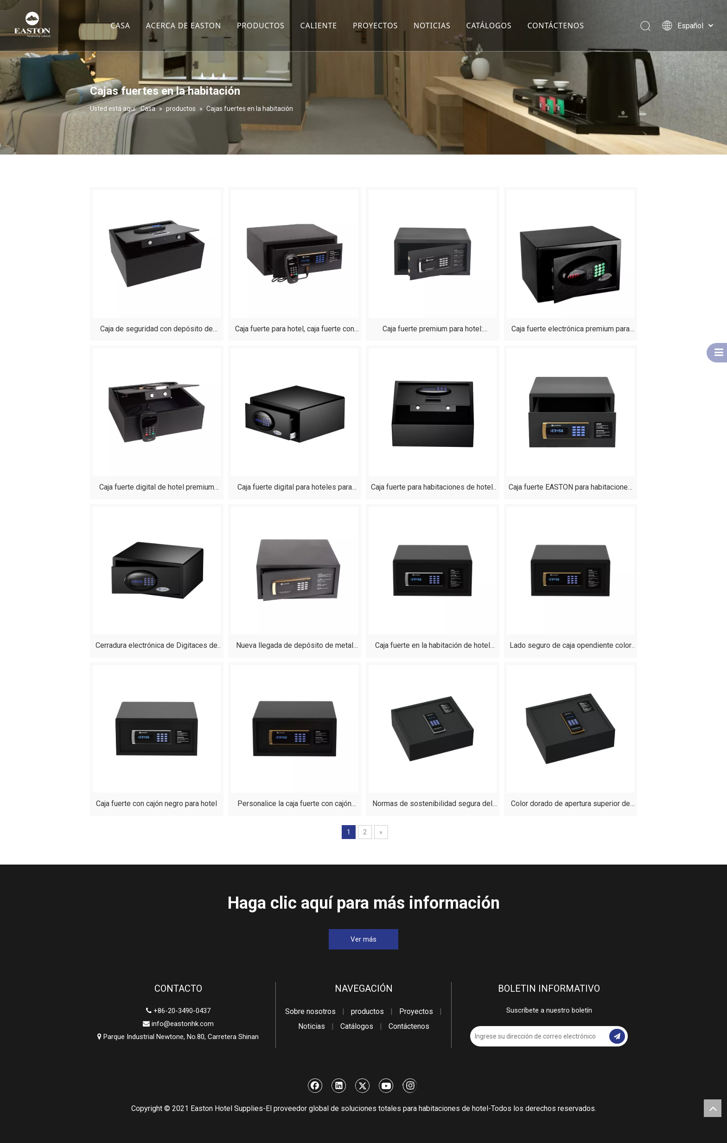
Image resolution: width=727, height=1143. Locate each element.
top (712, 1108)
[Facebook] (315, 1085)
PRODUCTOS (261, 25)
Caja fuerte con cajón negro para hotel (156, 803)
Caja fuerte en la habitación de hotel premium (432, 646)
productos (367, 1011)
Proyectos (416, 1011)
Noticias (311, 1026)
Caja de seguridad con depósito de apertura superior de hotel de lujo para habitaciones (157, 330)
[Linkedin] (339, 1085)
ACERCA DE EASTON (183, 25)
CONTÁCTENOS (555, 25)
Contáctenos (409, 1026)
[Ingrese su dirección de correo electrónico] (538, 1036)
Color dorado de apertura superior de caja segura (570, 805)
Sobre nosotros (310, 1011)
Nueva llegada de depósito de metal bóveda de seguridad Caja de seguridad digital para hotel (294, 646)
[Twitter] (362, 1085)
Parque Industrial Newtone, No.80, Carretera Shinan (178, 1037)
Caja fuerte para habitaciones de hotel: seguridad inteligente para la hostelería (433, 488)
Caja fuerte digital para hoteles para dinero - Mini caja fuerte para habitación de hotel (294, 488)
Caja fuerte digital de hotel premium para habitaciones (156, 488)
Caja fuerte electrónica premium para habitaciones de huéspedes (570, 330)
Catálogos (356, 1026)
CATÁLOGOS (488, 25)
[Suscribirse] (617, 1036)
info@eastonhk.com (183, 1024)
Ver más (363, 939)
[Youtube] (386, 1085)
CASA (120, 25)
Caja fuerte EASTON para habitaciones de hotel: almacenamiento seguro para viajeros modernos (570, 488)
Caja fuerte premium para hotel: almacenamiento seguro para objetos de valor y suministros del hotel (432, 330)
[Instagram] (409, 1085)
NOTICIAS (432, 25)
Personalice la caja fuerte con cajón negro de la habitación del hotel (294, 805)
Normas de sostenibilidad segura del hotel (432, 805)
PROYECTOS (375, 25)
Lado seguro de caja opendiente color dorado (570, 646)
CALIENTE (318, 25)
